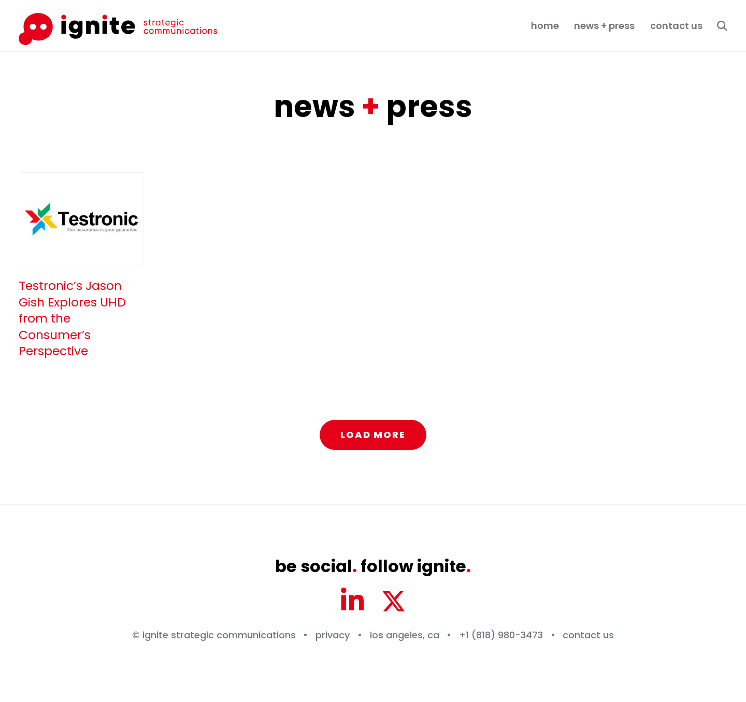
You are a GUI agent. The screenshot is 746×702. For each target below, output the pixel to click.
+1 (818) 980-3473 (501, 634)
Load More (373, 434)
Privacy (332, 634)
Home (545, 25)
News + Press (604, 25)
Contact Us (676, 25)
